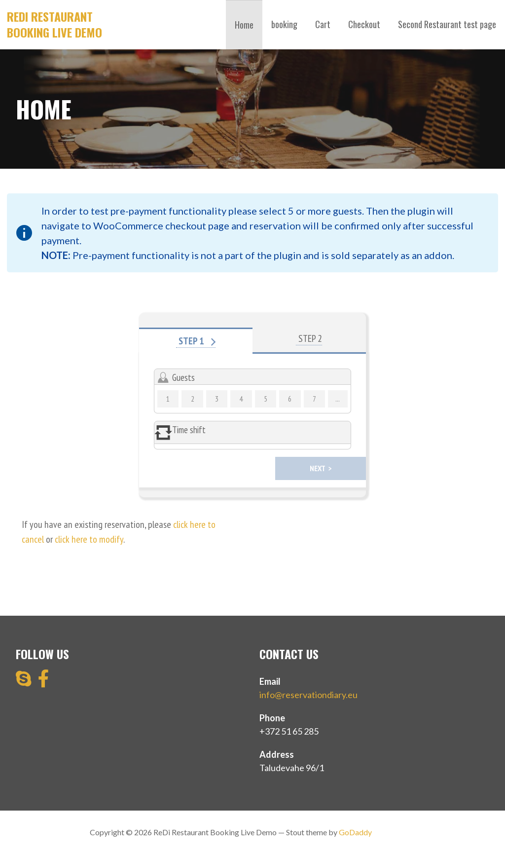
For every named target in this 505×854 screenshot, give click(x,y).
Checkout (364, 24)
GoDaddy (355, 832)
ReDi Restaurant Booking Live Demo (54, 24)
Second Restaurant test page (447, 24)
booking (284, 24)
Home (244, 24)
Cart (322, 24)
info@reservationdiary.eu (308, 694)
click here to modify (89, 539)
